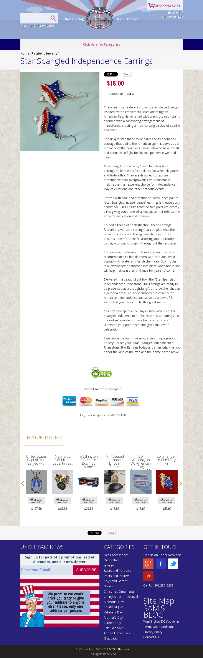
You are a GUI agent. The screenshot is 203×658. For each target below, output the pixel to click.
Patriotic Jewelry (44, 53)
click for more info (36, 500)
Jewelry (109, 565)
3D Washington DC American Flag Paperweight (140, 463)
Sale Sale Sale (113, 628)
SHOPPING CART (168, 5)
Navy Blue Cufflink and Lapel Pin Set (63, 460)
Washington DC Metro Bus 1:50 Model (88, 461)
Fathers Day (112, 623)
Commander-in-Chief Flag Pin (167, 460)
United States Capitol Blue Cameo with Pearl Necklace (36, 463)
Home (69, 19)
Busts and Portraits (117, 570)
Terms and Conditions (158, 627)
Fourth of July (113, 607)
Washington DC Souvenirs (161, 621)
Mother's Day (113, 617)
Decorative (111, 560)
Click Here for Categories (101, 44)
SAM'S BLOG (154, 611)
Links (119, 19)
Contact (132, 19)
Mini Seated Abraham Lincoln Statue (115, 461)
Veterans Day (113, 612)
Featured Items (44, 437)
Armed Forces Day (117, 633)
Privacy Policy (152, 632)
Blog (81, 19)
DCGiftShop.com (119, 649)
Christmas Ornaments (119, 591)
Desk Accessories (116, 555)
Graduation (111, 638)
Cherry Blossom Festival (121, 597)
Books (108, 586)
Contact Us (151, 637)
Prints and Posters (117, 576)
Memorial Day (114, 602)
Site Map (158, 600)
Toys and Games (116, 581)
